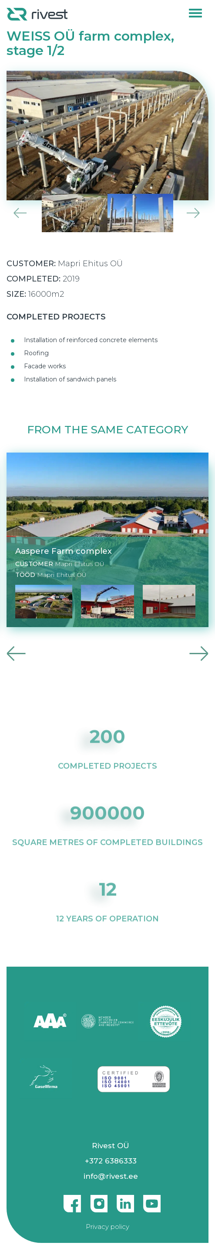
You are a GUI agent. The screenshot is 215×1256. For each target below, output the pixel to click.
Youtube (152, 1200)
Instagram (99, 1200)
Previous (19, 213)
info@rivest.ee (111, 1176)
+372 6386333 (111, 1160)
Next (196, 213)
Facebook (72, 1200)
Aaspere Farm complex (63, 551)
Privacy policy (107, 1226)
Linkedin (125, 1200)
